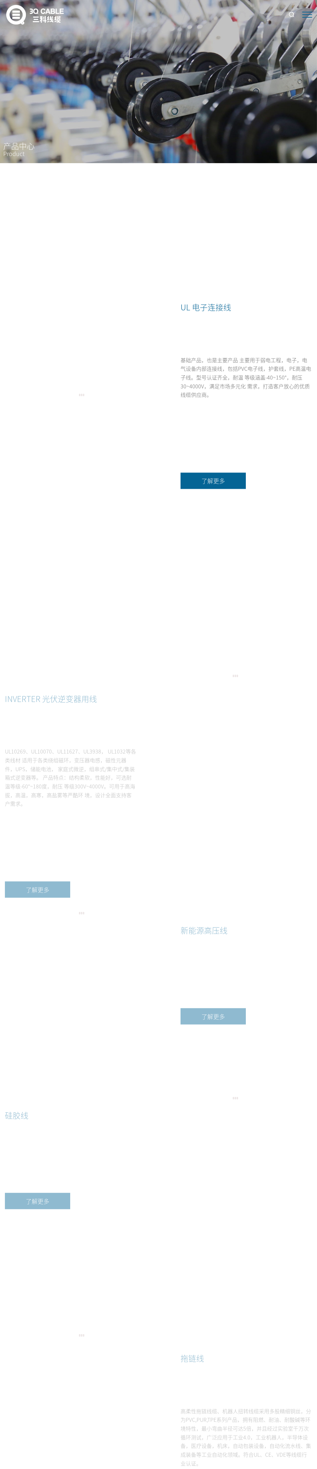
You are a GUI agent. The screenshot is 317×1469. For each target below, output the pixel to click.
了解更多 (213, 486)
